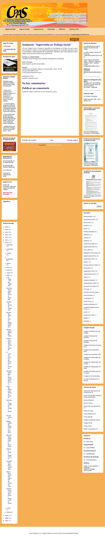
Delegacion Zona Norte (90, 253)
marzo (8, 508)
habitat (86, 318)
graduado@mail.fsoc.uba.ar (34, 72)
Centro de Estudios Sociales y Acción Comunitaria (93, 396)
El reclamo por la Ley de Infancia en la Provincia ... (9, 360)
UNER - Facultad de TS (91, 429)
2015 (6, 229)
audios (86, 312)
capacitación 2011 (89, 259)
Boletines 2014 (74, 29)
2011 (6, 240)
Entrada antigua (72, 140)
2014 (6, 232)
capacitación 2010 (33, 78)
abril (8, 275)
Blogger (76, 533)
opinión (86, 262)
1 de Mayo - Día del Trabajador (9, 281)
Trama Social (88, 426)
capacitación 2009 (89, 219)
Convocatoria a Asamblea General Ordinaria (9, 293)
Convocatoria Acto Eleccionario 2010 (9, 465)
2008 (6, 518)
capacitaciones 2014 (90, 274)
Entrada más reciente (29, 140)
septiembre (9, 259)
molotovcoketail (57, 533)
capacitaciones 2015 (90, 283)
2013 (6, 235)
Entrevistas (51, 29)
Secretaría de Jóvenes (90, 286)
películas (86, 321)
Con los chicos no (9, 417)
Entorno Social (88, 403)
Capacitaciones (39, 29)
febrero (9, 512)
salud (85, 228)
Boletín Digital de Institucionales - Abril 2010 (9, 427)
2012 (6, 237)
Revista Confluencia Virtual (92, 420)
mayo (8, 272)
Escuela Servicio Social (91, 265)
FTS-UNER (87, 250)
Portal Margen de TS (90, 414)
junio (8, 270)
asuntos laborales (89, 231)
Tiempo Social (88, 423)
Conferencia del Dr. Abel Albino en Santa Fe (9, 344)
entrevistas (87, 268)
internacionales (88, 295)
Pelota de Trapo (88, 411)
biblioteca (86, 234)
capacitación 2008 (89, 243)
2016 (6, 227)
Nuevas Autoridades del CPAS (8, 333)
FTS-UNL (86, 289)
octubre (9, 253)
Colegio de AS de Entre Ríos (92, 354)
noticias (86, 237)
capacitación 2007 (89, 315)
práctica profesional (89, 304)
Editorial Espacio (89, 400)
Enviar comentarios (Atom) (53, 145)
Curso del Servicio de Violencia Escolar (9, 392)
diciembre (10, 245)
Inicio (51, 140)
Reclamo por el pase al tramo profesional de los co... (9, 377)
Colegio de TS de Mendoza (92, 376)
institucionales (88, 216)
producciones (88, 301)
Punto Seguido (88, 417)
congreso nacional (89, 280)
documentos (87, 222)
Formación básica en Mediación (9, 306)
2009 (6, 515)
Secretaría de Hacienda (91, 292)
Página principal (10, 29)
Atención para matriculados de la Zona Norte (9, 440)
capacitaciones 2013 (90, 256)
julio (8, 267)
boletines (86, 241)
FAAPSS (86, 225)
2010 (6, 242)
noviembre (10, 249)
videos (86, 277)
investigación (87, 298)
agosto (9, 263)
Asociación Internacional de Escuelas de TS (92, 391)
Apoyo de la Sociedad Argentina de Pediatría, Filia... (9, 479)
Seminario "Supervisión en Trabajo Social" (9, 406)
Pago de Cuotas (24, 29)
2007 (6, 520)
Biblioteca (62, 29)
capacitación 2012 (89, 271)
